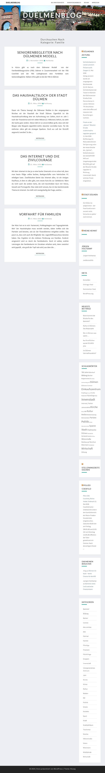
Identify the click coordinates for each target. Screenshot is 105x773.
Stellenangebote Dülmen (91, 469)
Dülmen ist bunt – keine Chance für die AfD (89, 573)
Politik (85, 702)
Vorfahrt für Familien (40, 214)
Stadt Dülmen (90, 194)
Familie (85, 641)
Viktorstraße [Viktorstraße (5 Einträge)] (86, 439)
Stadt (85, 721)
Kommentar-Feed (89, 289)
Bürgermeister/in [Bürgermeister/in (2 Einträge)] (86, 378)
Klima (85, 684)
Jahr (84, 675)
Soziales (86, 711)
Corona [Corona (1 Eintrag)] (92, 378)
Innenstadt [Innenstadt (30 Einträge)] (88, 399)
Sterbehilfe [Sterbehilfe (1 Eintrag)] (90, 433)
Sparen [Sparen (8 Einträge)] (92, 425)
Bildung (85, 614)
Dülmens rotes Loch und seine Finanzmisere (89, 586)
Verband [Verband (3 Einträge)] (84, 436)
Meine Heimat (90, 231)
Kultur (85, 689)
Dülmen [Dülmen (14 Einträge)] (94, 382)
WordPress (58, 769)
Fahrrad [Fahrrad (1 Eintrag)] (89, 393)
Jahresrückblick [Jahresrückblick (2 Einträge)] (85, 407)
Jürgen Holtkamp (89, 256)
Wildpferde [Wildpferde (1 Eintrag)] (91, 445)
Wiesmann (86, 748)
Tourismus (86, 730)
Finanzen (86, 650)
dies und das (87, 627)
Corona (85, 623)
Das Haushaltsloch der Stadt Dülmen (40, 97)
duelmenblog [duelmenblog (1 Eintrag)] (84, 382)
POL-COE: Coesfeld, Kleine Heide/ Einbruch (88, 498)
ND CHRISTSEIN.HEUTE (57, 2)
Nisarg (73, 769)
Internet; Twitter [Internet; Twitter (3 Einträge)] (87, 403)
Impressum (95, 2)
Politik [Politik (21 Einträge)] (85, 421)
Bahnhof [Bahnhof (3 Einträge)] (92, 372)
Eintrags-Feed (88, 285)
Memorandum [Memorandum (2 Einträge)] (85, 418)
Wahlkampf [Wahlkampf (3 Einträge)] (85, 442)
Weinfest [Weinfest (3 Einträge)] (93, 442)
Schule (85, 707)
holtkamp (50, 60)
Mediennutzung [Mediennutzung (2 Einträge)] (91, 415)
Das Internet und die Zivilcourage (40, 158)
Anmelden (86, 280)
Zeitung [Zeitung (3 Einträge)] (84, 452)
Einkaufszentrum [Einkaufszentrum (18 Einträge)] (91, 389)
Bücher (86, 2)
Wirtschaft (86, 757)
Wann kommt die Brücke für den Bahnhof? (89, 318)
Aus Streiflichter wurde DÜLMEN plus (89, 343)
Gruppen (86, 659)
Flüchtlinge (87, 654)
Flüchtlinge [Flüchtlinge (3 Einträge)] (91, 396)
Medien (85, 693)
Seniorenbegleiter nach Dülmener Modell (40, 54)
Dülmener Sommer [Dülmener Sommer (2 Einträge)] (86, 385)
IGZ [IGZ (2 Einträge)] (96, 396)
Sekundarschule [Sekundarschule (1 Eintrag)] (85, 426)
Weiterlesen (40, 138)
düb (84, 632)
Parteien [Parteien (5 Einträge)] (93, 417)
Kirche (85, 680)
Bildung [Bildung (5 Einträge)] (84, 375)
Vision (85, 743)
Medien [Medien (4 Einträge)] (84, 414)
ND (84, 698)
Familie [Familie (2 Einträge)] (93, 393)
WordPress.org (88, 294)
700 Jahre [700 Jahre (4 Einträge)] (84, 372)
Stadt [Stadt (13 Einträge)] (84, 429)
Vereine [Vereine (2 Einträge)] (89, 436)
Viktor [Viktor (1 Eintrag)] (93, 436)
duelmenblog (13, 2)
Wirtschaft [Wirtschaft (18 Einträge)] (87, 448)
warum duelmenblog (74, 2)
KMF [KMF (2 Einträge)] (85, 411)
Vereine (85, 734)
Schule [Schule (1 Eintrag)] (90, 422)
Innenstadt (87, 663)
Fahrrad (85, 636)
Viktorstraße (87, 739)
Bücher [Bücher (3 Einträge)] (90, 375)
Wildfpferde (87, 752)
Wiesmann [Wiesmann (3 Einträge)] (85, 445)
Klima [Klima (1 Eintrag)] (82, 411)
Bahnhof (86, 609)
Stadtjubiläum (88, 725)
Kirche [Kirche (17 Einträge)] (94, 407)
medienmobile (88, 260)
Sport (85, 716)
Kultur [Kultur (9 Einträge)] (90, 411)
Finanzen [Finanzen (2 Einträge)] (84, 396)
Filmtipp (86, 645)
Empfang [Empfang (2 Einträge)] (84, 393)
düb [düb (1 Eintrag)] (89, 382)
